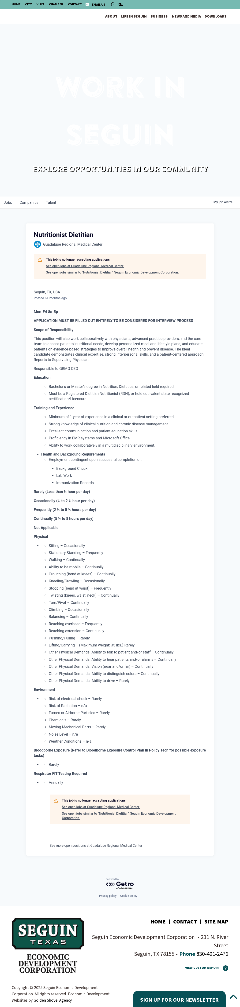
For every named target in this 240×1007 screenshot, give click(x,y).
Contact (75, 4)
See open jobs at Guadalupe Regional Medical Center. (85, 266)
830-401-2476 (211, 954)
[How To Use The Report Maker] (224, 968)
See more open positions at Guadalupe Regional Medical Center (96, 845)
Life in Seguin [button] (134, 16)
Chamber (56, 4)
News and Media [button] (186, 16)
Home (16, 4)
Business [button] (159, 16)
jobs (8, 202)
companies (28, 202)
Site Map (216, 922)
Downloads (215, 16)
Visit (40, 4)
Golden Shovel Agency (52, 1000)
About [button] (111, 16)
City (28, 4)
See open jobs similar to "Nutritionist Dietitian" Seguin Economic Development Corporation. (112, 272)
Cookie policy (128, 896)
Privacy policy (107, 896)
